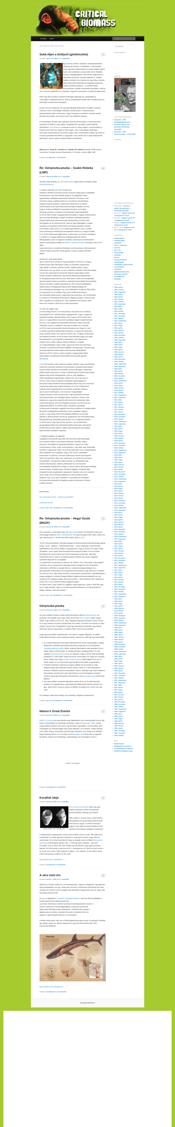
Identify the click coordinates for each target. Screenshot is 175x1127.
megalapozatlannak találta (53, 648)
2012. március (119, 551)
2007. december (119, 673)
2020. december (119, 335)
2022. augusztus (120, 304)
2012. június (118, 544)
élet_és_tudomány (120, 245)
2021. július (118, 323)
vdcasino (114, 1015)
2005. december (119, 731)
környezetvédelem (120, 260)
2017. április (118, 405)
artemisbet (98, 1015)
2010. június (118, 601)
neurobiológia (119, 267)
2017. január (118, 412)
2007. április (118, 692)
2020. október (119, 337)
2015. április (118, 462)
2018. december (119, 376)
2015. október (119, 448)
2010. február (118, 611)
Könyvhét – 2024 (120, 132)
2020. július (118, 342)
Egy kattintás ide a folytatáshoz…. (53, 859)
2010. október (119, 591)
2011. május (118, 575)
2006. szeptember (120, 709)
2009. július (118, 627)
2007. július (118, 685)
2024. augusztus (120, 292)
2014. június (118, 486)
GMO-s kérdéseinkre (64, 535)
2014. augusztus (120, 481)
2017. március (119, 407)
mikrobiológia (119, 262)
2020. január (118, 357)
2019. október (119, 361)
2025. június (118, 287)
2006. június (118, 716)
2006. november (119, 704)
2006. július (118, 714)
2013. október (119, 505)
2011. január (118, 584)
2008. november (119, 647)
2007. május (118, 690)
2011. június (118, 572)
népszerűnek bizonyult (59, 654)
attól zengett (84, 618)
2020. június (118, 345)
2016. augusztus (120, 424)
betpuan (22, 1043)
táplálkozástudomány (121, 272)
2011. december (119, 558)
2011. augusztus (120, 567)
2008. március (119, 666)
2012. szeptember (120, 536)
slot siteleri (110, 1040)
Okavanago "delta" (89, 723)
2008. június (118, 659)
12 (103, 875)
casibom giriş (143, 1015)
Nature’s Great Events (55, 711)
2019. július (118, 369)
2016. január (118, 440)
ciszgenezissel (90, 676)
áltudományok (119, 238)
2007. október (119, 678)
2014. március (119, 493)
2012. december (119, 529)
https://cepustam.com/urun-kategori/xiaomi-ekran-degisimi (41, 1078)
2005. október (119, 735)
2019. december (119, 359)
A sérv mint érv (50, 875)
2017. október (119, 393)
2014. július (118, 484)
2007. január (118, 699)
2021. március (119, 330)
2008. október (119, 649)
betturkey (43, 1056)
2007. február (118, 697)
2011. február (118, 582)
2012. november (119, 532)
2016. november (119, 416)
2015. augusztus (120, 452)
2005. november (119, 733)
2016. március (119, 436)
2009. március (119, 637)
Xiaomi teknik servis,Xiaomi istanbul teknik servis (53, 1012)
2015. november (119, 445)
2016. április (118, 433)
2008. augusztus (120, 654)
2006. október (119, 706)
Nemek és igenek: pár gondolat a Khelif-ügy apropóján (121, 127)
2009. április (118, 635)
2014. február (118, 496)
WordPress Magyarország (123, 751)
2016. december (119, 414)
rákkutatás (118, 269)
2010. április (118, 606)
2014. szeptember (120, 479)
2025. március (119, 290)
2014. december (119, 472)
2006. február (118, 726)
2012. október (119, 534)
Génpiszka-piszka (46, 502)
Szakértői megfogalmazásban (68, 898)
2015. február (118, 467)
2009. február (118, 639)
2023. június (118, 297)
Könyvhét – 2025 (120, 120)
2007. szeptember (120, 680)
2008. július (118, 656)
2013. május (118, 517)
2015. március (119, 464)
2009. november (119, 618)
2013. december (119, 500)
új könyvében (84, 807)
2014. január (118, 498)
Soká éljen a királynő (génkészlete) (64, 54)
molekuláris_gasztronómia (123, 264)
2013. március (119, 522)
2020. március (119, 352)
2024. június (118, 294)
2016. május (118, 431)
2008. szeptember (120, 651)
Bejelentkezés (119, 744)
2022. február (118, 311)
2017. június (118, 402)
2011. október (119, 563)
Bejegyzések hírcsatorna (123, 746)
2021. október (119, 318)
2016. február (118, 438)
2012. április (118, 548)
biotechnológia (119, 240)
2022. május (118, 309)
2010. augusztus (120, 596)
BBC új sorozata (47, 720)
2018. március (119, 388)
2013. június (118, 515)
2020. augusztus (120, 340)
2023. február (118, 299)
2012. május (118, 546)
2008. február (118, 668)
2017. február (118, 409)
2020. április (118, 349)
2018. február (118, 390)
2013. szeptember (120, 508)
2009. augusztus (120, 625)
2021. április (118, 328)
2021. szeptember (120, 321)
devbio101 (118, 243)
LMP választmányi (67, 182)
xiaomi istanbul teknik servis (89, 1078)
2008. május (118, 661)
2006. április (118, 721)
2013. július (118, 512)
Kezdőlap (43, 38)
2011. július (118, 570)
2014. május (118, 488)
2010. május (118, 603)
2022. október (119, 301)
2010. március (119, 608)
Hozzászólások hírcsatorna (123, 748)
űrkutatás (117, 279)
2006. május (118, 718)
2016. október (119, 419)
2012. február (118, 553)
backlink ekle (8, 1012)
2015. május (118, 460)
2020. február (118, 354)
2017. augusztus (120, 397)
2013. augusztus (120, 510)
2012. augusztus (120, 539)
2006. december (119, 702)
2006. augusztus (120, 711)
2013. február (118, 524)
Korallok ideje (49, 797)
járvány (116, 257)
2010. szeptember (120, 594)
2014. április (118, 491)
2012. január (118, 555)
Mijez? (52, 38)
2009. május (118, 632)
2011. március (119, 580)
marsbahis (122, 1015)
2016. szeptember (120, 421)
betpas (36, 1056)
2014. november (119, 474)
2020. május (118, 347)
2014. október (119, 476)
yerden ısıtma (19, 1012)
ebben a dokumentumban (74, 242)
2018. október (119, 378)
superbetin (106, 1015)
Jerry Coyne (73, 807)
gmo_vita (49, 508)
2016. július (118, 426)
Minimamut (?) (122, 122)
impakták (117, 255)
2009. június (118, 630)
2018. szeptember (120, 381)
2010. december (119, 587)
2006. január (118, 728)
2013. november (119, 503)
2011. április (118, 577)
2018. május (118, 385)
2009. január (118, 642)
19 (103, 168)
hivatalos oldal (78, 734)
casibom (41, 1023)
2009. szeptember (120, 623)
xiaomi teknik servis (71, 1078)
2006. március (119, 723)
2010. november (119, 589)
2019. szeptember (120, 364)
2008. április (118, 663)
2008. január (118, 671)
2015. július (118, 455)
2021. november (119, 316)
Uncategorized (51, 157)
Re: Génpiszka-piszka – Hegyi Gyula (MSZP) (57, 497)
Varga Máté (66, 58)
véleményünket (91, 615)
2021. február (118, 333)
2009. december (119, 615)
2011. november (119, 560)
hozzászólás (61, 157)
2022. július (118, 306)
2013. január (118, 527)
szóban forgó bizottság (72, 659)
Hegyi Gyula (73, 532)
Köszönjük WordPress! (87, 1003)
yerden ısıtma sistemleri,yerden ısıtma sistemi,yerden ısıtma (60, 1018)
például (44, 359)
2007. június (118, 687)
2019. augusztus (120, 366)
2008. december (119, 644)
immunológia (118, 252)
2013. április (118, 520)
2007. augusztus (120, 683)
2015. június (118, 457)
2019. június (118, 371)
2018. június (118, 383)
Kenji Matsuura (55, 127)
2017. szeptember (120, 395)
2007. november (119, 675)
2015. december (119, 443)
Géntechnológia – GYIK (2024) (124, 134)
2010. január (118, 613)
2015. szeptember (120, 450)
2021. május (118, 325)
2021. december (119, 313)
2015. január (118, 469)
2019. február (118, 373)
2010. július (118, 599)
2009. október (119, 620)
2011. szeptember (120, 565)
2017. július (118, 400)
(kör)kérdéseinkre (46, 184)
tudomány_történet (121, 274)
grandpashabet (132, 1015)
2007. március (119, 695)
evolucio (117, 248)
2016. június (118, 429)
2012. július (118, 541)
